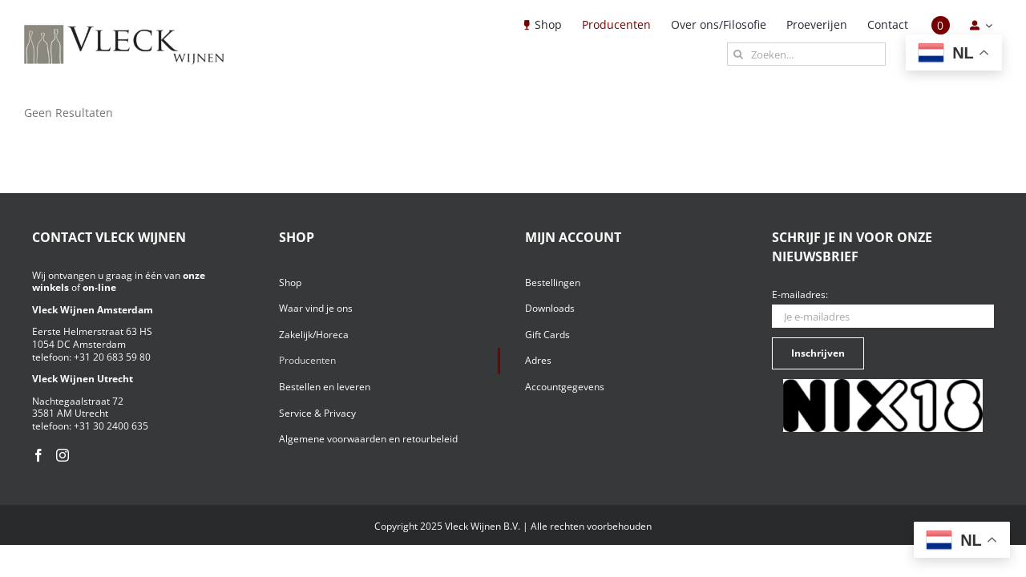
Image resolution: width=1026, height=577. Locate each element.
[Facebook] (38, 455)
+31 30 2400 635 (111, 426)
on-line (99, 287)
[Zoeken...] (806, 54)
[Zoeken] (738, 54)
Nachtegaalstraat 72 (77, 401)
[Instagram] (62, 455)
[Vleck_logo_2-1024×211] (124, 29)
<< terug (46, 127)
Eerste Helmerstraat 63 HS (92, 331)
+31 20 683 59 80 (112, 357)
